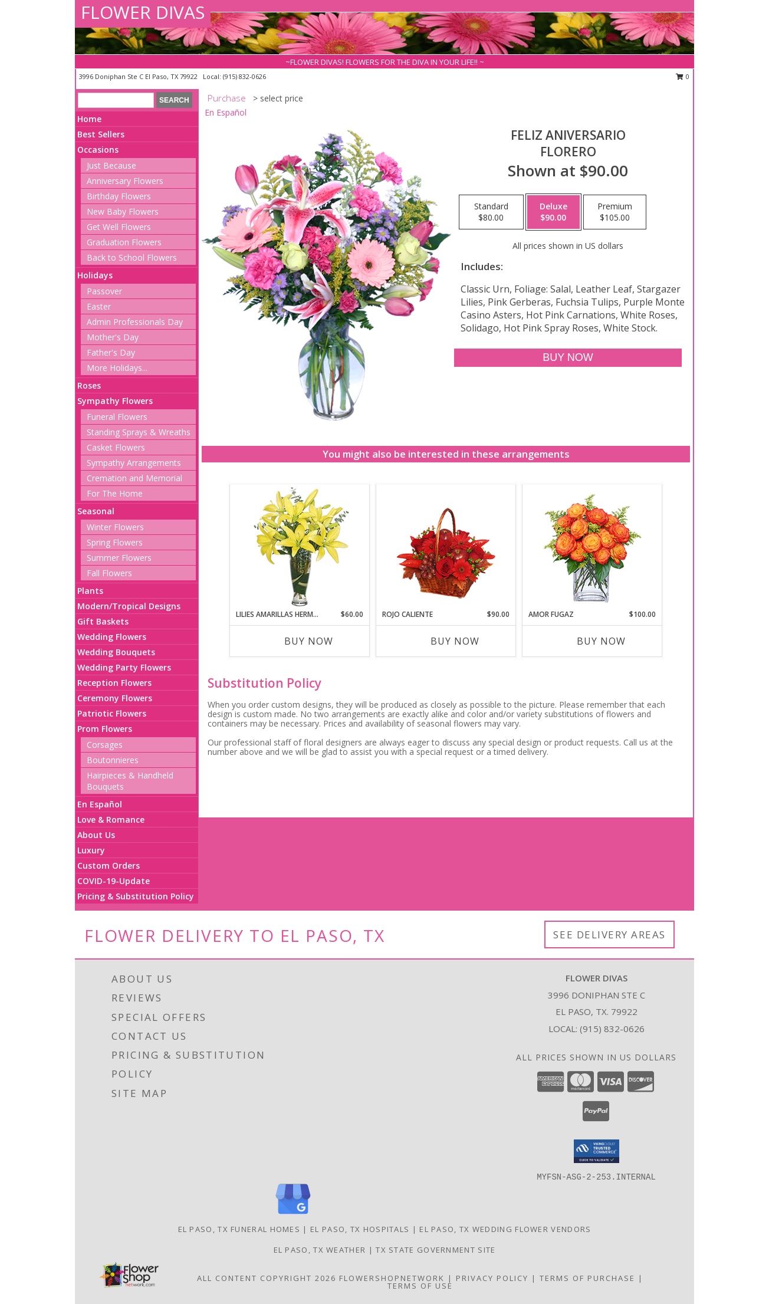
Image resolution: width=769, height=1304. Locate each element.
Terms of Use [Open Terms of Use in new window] (420, 1285)
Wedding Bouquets (116, 652)
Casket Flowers (116, 447)
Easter (99, 306)
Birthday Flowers (119, 196)
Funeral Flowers (117, 416)
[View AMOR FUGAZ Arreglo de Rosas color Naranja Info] (592, 547)
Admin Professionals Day (135, 321)
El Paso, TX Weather (320, 1249)
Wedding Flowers (111, 636)
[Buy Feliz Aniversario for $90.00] (567, 358)
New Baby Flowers (123, 211)
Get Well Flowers (119, 226)
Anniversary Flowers (125, 180)
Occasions (98, 149)
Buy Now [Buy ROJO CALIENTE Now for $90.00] (454, 641)
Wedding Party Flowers (124, 667)
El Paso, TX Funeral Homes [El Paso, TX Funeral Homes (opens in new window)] (239, 1229)
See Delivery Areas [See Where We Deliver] (609, 934)
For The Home (115, 493)
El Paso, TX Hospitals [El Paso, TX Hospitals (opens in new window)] (359, 1229)
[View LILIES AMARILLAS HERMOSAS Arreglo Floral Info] (300, 547)
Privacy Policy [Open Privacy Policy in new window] (492, 1278)
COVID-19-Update (113, 880)
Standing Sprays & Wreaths (138, 432)
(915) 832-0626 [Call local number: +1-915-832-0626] (244, 76)
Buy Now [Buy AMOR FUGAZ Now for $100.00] (601, 641)
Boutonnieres (113, 760)
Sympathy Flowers (115, 400)
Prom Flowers (104, 728)
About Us (96, 834)
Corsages (105, 744)
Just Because (111, 165)
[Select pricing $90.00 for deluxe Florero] (553, 212)
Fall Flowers (109, 573)
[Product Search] (116, 100)
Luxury (91, 850)
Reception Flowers (114, 682)
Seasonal (95, 511)
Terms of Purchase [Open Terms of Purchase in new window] (587, 1278)
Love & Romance (110, 819)
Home (89, 118)
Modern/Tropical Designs (128, 606)
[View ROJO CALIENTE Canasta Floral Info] (446, 547)
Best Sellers (100, 134)
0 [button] (682, 76)
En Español (99, 804)
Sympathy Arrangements (134, 462)
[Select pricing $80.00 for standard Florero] (491, 212)
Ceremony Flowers (114, 698)
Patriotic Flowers (111, 713)
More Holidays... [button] (117, 367)
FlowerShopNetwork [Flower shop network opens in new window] (392, 1278)
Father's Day (111, 352)
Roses (89, 385)
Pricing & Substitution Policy (135, 896)
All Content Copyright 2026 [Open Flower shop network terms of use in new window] (266, 1278)
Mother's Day (113, 337)
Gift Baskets (103, 621)
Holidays (95, 275)
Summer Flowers (119, 557)
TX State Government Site (435, 1249)
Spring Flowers (115, 542)
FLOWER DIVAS (143, 12)
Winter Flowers (115, 527)
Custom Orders (108, 865)
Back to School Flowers (132, 257)
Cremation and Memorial (134, 478)
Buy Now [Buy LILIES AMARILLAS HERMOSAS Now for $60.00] (308, 641)
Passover (104, 291)
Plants (90, 590)
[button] (596, 1151)
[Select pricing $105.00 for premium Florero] (615, 212)
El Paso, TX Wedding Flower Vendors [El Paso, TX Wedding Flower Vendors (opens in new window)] (505, 1229)
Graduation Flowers (124, 242)
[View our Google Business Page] (293, 1214)
